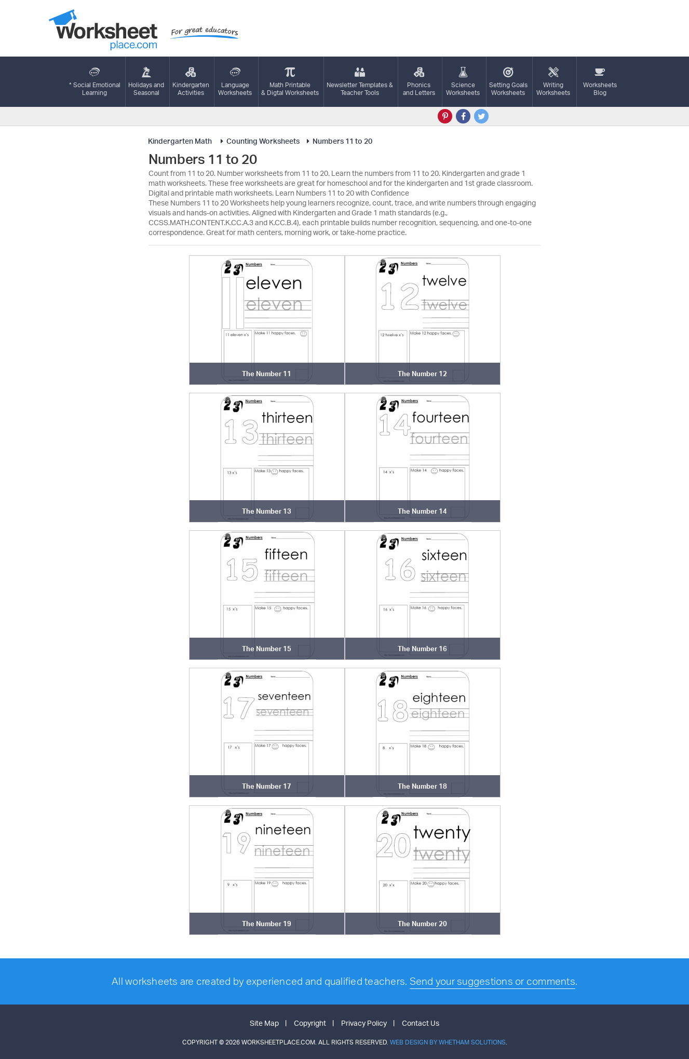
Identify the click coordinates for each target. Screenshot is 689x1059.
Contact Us (420, 1023)
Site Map (264, 1023)
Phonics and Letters (419, 82)
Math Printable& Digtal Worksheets (290, 82)
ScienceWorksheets (463, 82)
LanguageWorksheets (235, 82)
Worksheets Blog (600, 82)
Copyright (310, 1023)
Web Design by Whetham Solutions (448, 1042)
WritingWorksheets (553, 82)
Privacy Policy (364, 1023)
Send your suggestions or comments (492, 981)
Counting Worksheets (258, 140)
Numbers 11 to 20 (337, 140)
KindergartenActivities (190, 82)
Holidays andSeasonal (146, 82)
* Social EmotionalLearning (94, 82)
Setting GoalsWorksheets (508, 82)
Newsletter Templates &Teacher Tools (360, 82)
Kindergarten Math (180, 140)
